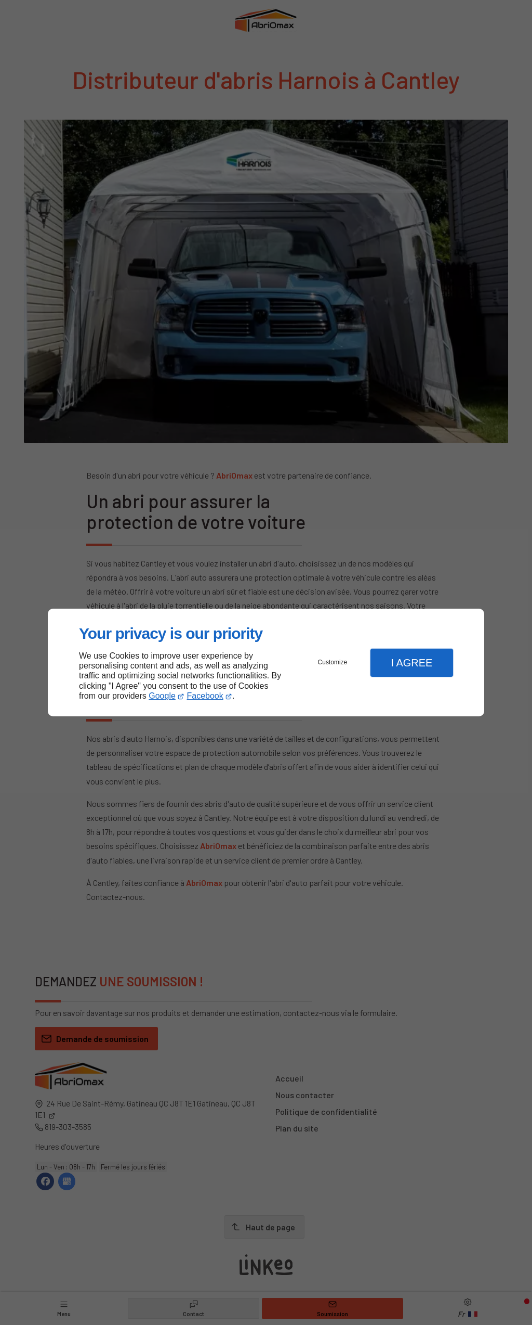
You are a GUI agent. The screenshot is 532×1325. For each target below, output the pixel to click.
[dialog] (266, 662)
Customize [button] (333, 662)
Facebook (205, 695)
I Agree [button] (411, 662)
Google (162, 695)
